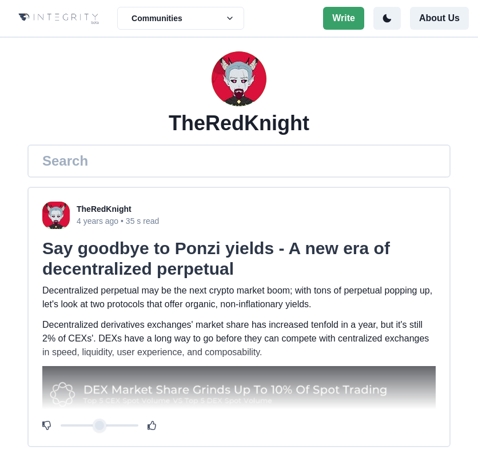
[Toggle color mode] (387, 18)
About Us (439, 18)
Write (343, 18)
